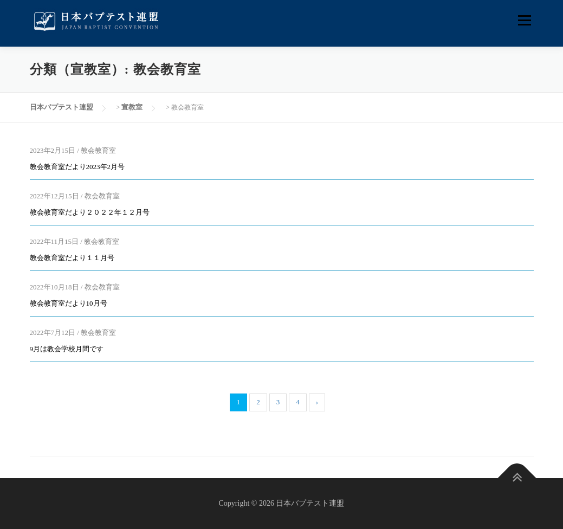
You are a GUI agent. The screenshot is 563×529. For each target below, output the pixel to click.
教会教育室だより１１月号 (72, 258)
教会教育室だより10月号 (68, 303)
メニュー (524, 20)
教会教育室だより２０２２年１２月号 (90, 212)
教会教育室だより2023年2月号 (77, 167)
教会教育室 (98, 150)
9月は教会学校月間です (67, 349)
